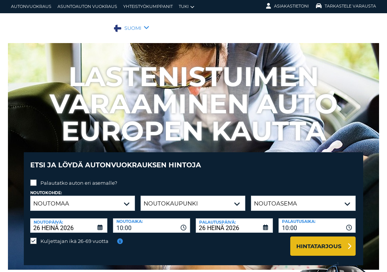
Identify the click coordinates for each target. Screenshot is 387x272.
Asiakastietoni (287, 6)
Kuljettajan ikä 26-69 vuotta (74, 235)
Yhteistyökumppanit (148, 6)
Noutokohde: (46, 187)
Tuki (186, 6)
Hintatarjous (319, 240)
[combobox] (151, 219)
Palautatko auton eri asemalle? (78, 177)
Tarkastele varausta (346, 6)
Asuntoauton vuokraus (87, 6)
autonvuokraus (31, 6)
